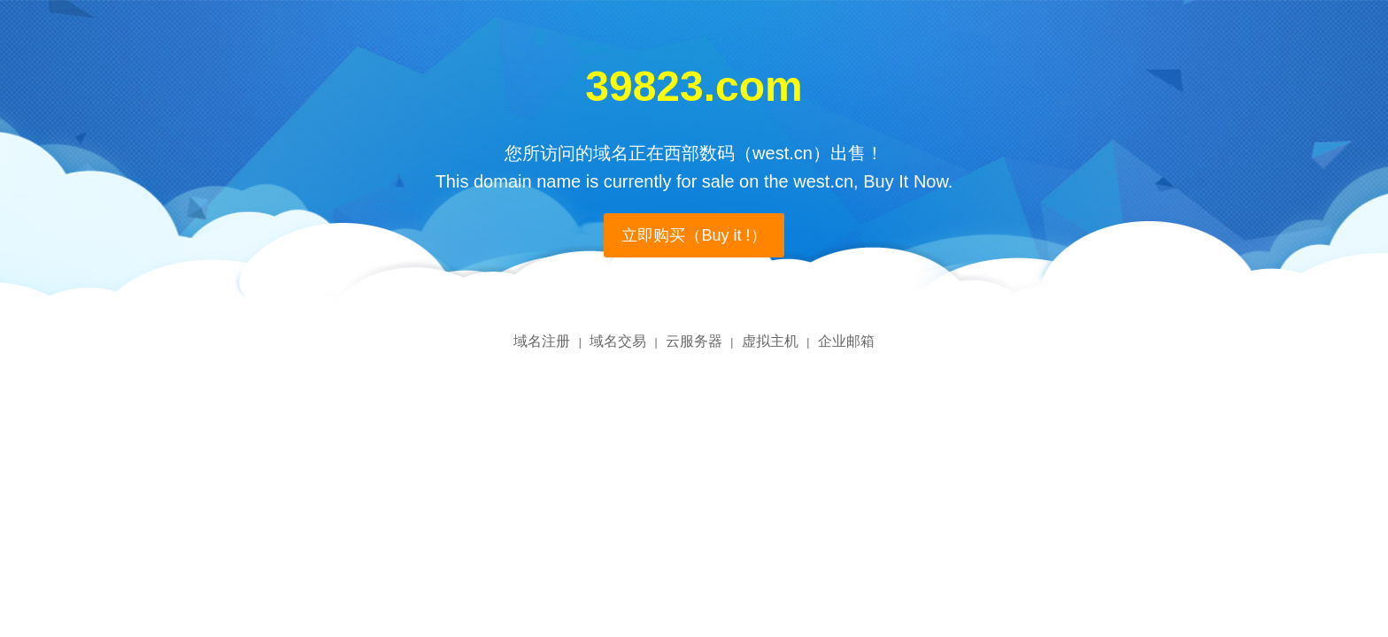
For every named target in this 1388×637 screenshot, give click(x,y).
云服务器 (694, 341)
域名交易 (618, 341)
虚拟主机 (770, 341)
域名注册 (541, 341)
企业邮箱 (846, 341)
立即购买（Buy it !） (693, 235)
